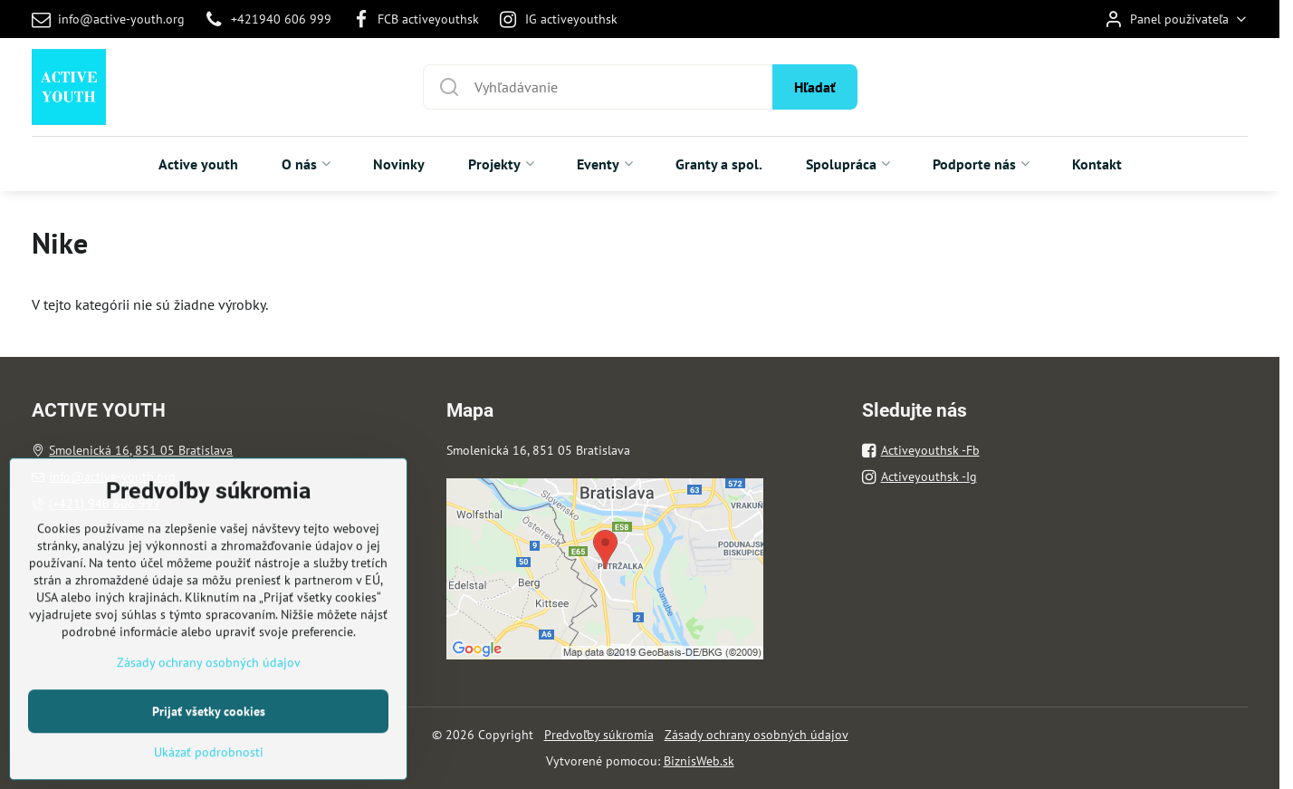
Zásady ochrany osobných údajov (756, 734)
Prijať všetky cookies (208, 766)
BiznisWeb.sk (699, 761)
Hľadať (815, 87)
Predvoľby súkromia (599, 734)
